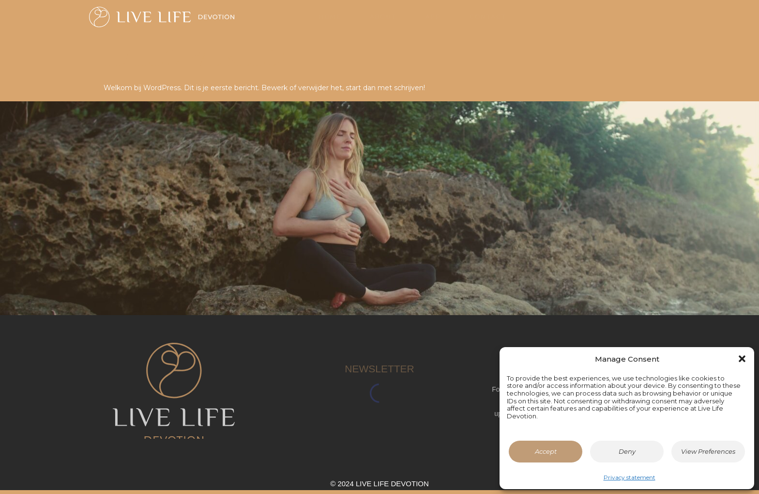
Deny (627, 451)
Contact (488, 21)
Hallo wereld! (195, 63)
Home (330, 21)
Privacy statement (629, 477)
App (433, 21)
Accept (546, 451)
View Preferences (708, 451)
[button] (742, 359)
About (383, 21)
